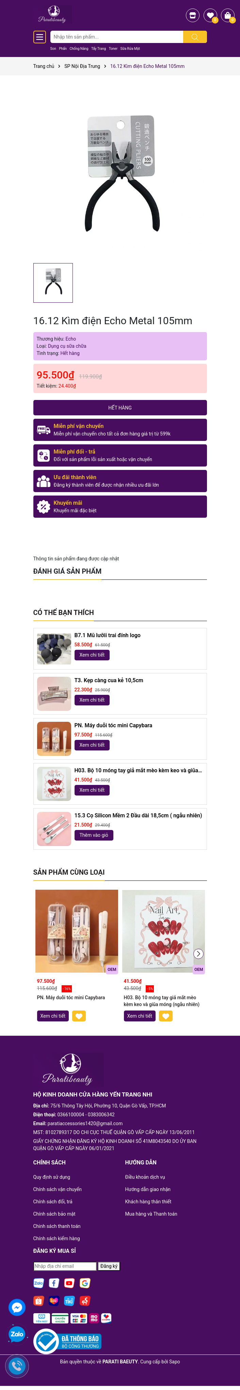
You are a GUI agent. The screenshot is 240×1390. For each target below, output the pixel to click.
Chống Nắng (78, 49)
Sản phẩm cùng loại (69, 872)
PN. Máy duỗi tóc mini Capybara (114, 725)
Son (53, 49)
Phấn (63, 49)
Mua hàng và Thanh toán (151, 1214)
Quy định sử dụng (51, 1177)
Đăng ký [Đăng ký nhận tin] (108, 1266)
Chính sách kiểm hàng (56, 1238)
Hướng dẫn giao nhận (148, 1189)
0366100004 (71, 1114)
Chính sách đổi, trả (53, 1201)
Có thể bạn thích (63, 612)
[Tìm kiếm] (195, 37)
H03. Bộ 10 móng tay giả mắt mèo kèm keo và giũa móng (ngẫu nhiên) (136, 770)
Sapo (174, 1361)
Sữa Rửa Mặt (130, 49)
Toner (113, 49)
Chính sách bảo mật (54, 1214)
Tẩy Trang (98, 49)
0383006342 (101, 1114)
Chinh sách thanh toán (57, 1226)
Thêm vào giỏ (94, 835)
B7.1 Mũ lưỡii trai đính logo (108, 635)
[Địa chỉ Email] (65, 1266)
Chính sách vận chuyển (57, 1189)
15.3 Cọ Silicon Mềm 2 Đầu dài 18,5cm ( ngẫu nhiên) (138, 815)
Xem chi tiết (92, 655)
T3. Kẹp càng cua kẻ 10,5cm (109, 680)
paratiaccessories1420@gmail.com (85, 1123)
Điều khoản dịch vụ (145, 1177)
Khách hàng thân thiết (148, 1201)
